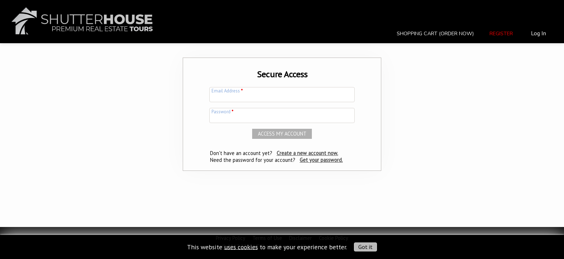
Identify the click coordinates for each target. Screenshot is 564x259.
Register (501, 33)
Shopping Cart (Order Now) (435, 33)
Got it (365, 246)
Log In (538, 33)
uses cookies (241, 246)
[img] (82, 16)
